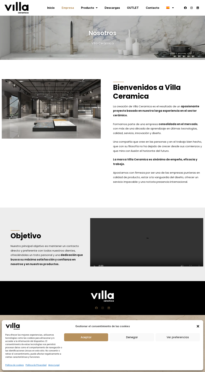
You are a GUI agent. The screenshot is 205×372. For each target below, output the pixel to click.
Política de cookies (14, 365)
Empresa (68, 7)
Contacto (152, 7)
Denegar (132, 337)
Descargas (112, 7)
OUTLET (133, 7)
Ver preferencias (178, 337)
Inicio (51, 7)
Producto (89, 8)
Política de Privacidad (36, 365)
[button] (198, 326)
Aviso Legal (54, 365)
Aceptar (86, 337)
